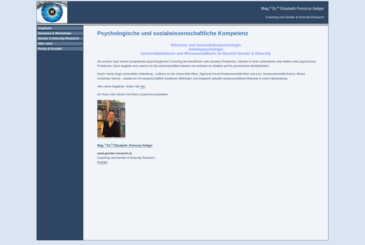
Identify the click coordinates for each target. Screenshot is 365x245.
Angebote (45, 28)
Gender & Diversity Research (58, 38)
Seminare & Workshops (54, 33)
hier (142, 86)
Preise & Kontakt (50, 48)
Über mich (45, 43)
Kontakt (102, 162)
